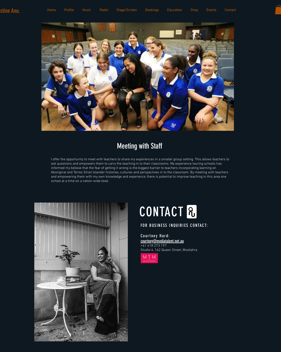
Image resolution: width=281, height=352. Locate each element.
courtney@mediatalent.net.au (162, 241)
